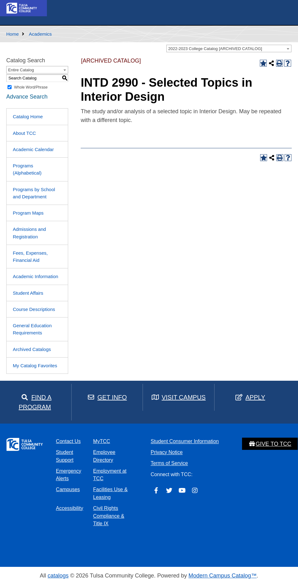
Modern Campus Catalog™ (223, 575)
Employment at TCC (110, 474)
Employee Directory (104, 456)
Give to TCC (269, 444)
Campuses (68, 489)
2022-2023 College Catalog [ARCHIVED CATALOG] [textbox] (215, 48)
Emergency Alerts (68, 474)
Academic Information (35, 276)
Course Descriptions (34, 309)
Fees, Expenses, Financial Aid (30, 256)
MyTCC (101, 441)
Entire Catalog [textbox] (21, 70)
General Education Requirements (32, 329)
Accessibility (69, 508)
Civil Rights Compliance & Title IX (108, 516)
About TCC (24, 133)
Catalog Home (28, 116)
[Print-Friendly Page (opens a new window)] (279, 63)
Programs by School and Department (34, 193)
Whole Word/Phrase (31, 87)
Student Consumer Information (185, 441)
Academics (40, 34)
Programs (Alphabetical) (27, 169)
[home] (22, 8)
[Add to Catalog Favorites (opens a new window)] (263, 63)
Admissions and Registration (29, 232)
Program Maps (28, 213)
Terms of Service (169, 463)
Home (12, 34)
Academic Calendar (33, 149)
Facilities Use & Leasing (110, 493)
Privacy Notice (167, 452)
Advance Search (27, 97)
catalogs (58, 575)
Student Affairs (28, 293)
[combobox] (228, 48)
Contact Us (68, 441)
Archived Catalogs (32, 349)
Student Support (64, 456)
